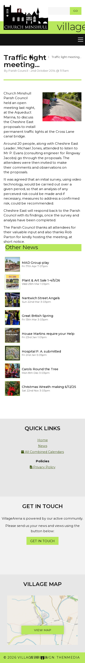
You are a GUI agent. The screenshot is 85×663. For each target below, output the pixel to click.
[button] (42, 40)
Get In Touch (42, 541)
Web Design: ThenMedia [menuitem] (55, 657)
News (42, 57)
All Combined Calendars (42, 452)
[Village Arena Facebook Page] (19, 11)
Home (42, 440)
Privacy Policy (42, 467)
